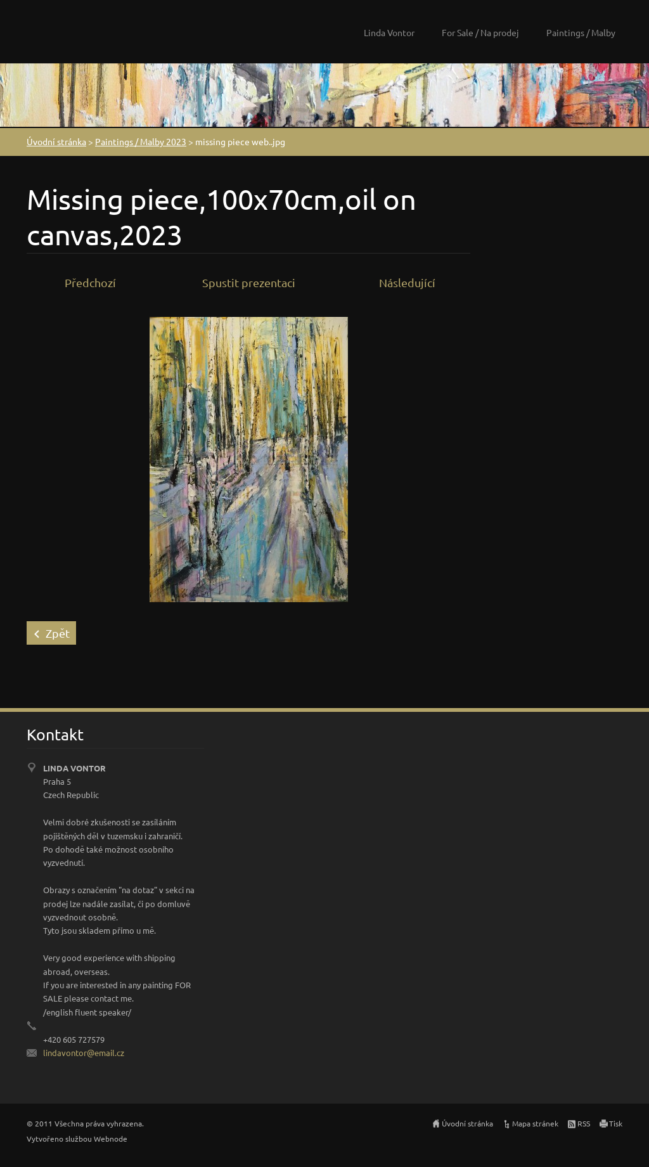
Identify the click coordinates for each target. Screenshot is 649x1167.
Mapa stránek (535, 1123)
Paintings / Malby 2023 (140, 141)
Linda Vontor (389, 32)
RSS (583, 1123)
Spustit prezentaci (248, 282)
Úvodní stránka (56, 141)
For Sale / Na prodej (480, 32)
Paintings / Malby (580, 32)
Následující (407, 282)
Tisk (615, 1123)
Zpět (58, 633)
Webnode (110, 1138)
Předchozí (90, 282)
